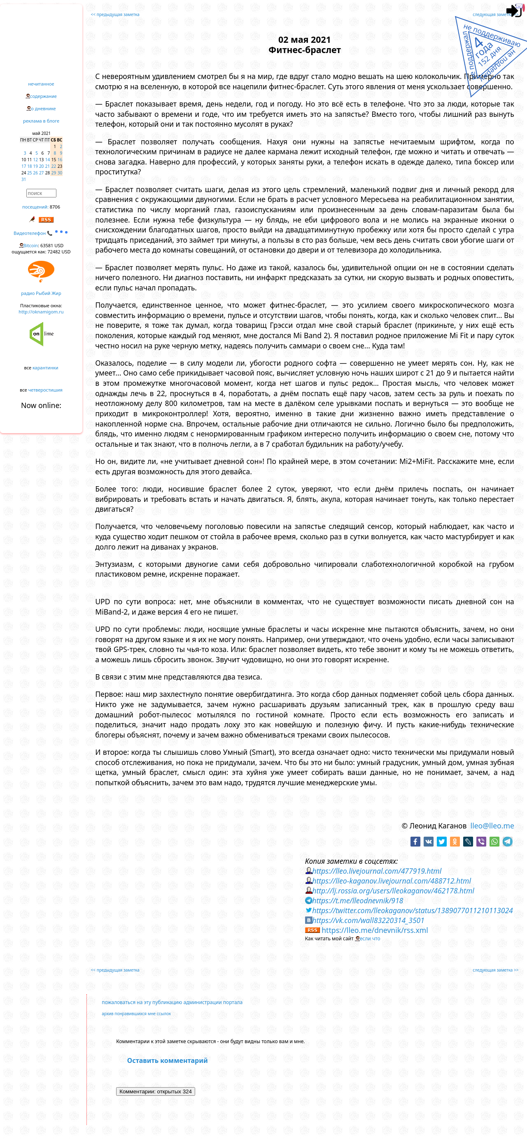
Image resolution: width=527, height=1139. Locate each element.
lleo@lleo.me (492, 825)
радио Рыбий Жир (41, 293)
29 (53, 173)
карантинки (45, 367)
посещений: (35, 207)
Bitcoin (30, 245)
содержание (43, 96)
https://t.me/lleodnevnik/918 (357, 900)
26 (35, 173)
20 (41, 166)
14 (47, 159)
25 (29, 173)
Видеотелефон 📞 (41, 233)
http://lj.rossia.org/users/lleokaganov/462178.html (393, 890)
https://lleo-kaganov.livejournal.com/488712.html (391, 881)
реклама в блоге (41, 121)
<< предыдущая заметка (115, 14)
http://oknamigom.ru (41, 312)
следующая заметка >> (495, 14)
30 (60, 173)
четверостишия (45, 390)
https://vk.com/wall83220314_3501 (368, 920)
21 (47, 166)
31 (23, 179)
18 (29, 166)
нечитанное (41, 84)
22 (53, 166)
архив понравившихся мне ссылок (136, 1013)
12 (35, 159)
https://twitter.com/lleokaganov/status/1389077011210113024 (412, 910)
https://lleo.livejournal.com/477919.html (376, 871)
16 (60, 159)
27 (41, 173)
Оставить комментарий (167, 1060)
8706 (55, 207)
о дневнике (43, 108)
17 (23, 166)
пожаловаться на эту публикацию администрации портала (172, 1002)
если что (370, 938)
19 (35, 166)
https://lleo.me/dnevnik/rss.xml (375, 930)
